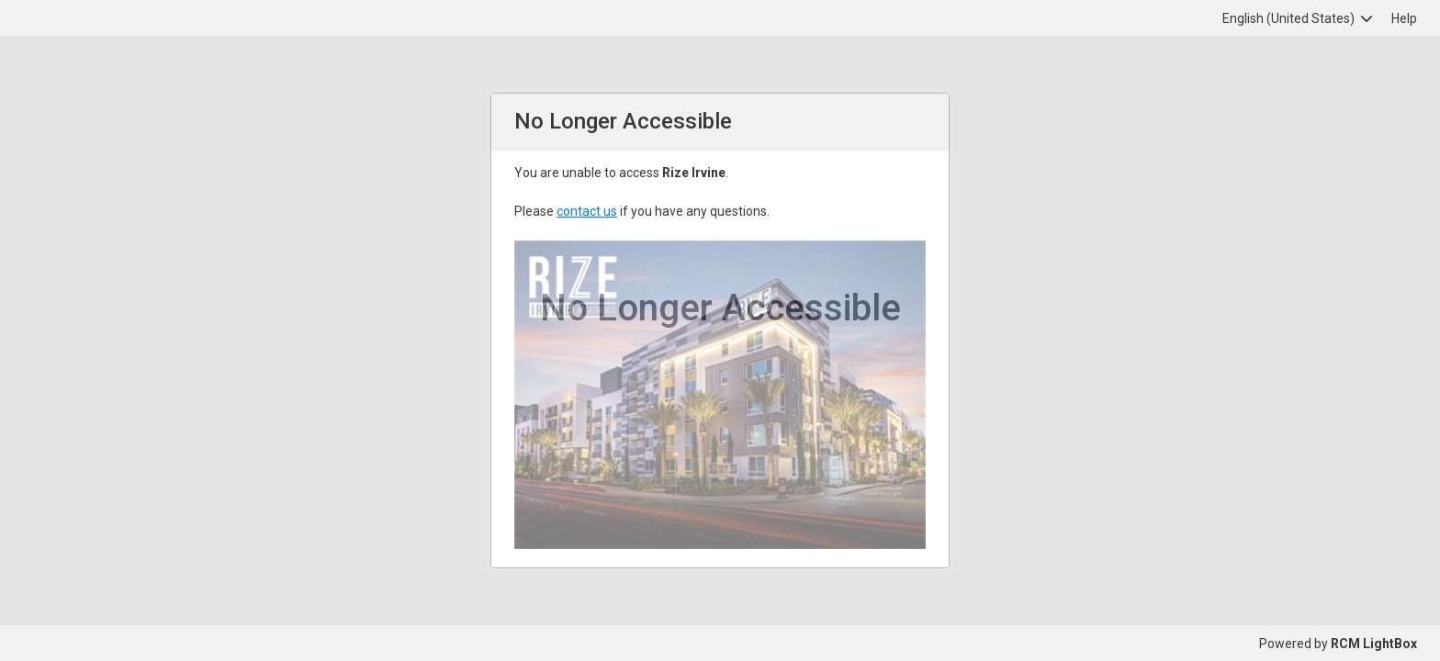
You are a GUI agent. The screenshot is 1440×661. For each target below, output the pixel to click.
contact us (587, 211)
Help (1404, 18)
